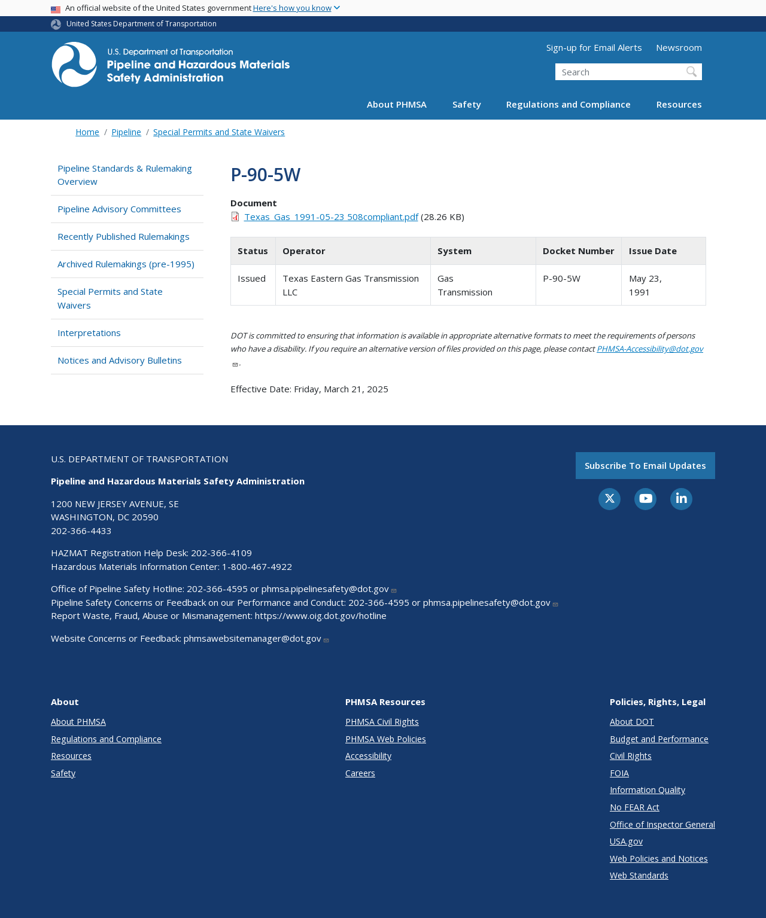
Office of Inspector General (662, 824)
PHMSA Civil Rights (382, 721)
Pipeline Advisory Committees (119, 209)
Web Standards (639, 875)
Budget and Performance (659, 739)
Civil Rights (631, 755)
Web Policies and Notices (659, 858)
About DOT (632, 721)
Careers (360, 773)
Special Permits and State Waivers (219, 132)
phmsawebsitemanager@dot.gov (257, 638)
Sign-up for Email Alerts (594, 47)
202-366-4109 (221, 553)
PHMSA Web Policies (385, 739)
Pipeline (126, 132)
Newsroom (679, 47)
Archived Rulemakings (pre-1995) (125, 264)
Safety (466, 104)
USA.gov (626, 841)
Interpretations (89, 332)
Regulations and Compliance (568, 104)
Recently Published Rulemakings (123, 236)
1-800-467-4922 (257, 566)
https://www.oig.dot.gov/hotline (321, 615)
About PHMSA (397, 104)
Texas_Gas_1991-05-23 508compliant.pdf (331, 216)
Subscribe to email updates (645, 465)
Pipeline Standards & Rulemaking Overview (124, 175)
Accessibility (368, 755)
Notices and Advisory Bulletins (119, 360)
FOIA (619, 773)
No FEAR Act (634, 807)
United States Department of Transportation (141, 24)
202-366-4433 (81, 530)
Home (87, 132)
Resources (679, 104)
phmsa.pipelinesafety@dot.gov (329, 588)
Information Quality (647, 789)
